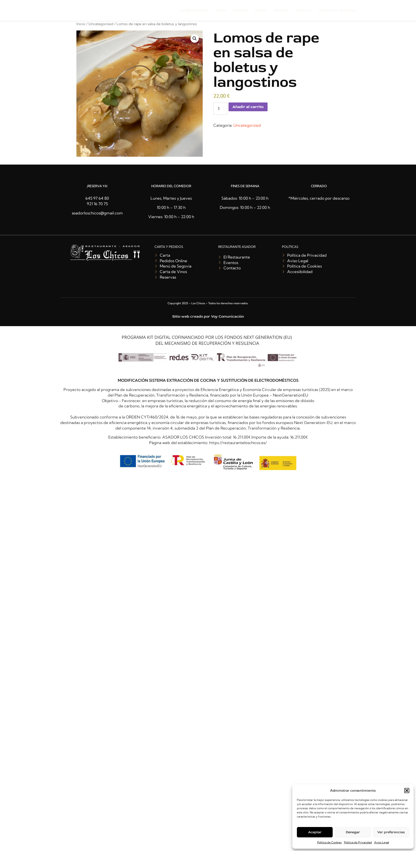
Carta (220, 11)
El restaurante (194, 11)
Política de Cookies (329, 842)
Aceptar (315, 832)
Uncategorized (100, 24)
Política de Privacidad (358, 842)
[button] (406, 790)
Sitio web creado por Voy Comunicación (208, 316)
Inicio (80, 24)
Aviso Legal (381, 842)
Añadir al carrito (248, 106)
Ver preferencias (391, 832)
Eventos (303, 11)
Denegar (353, 832)
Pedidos (281, 11)
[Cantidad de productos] (220, 108)
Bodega (240, 11)
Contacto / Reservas (337, 11)
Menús (261, 11)
